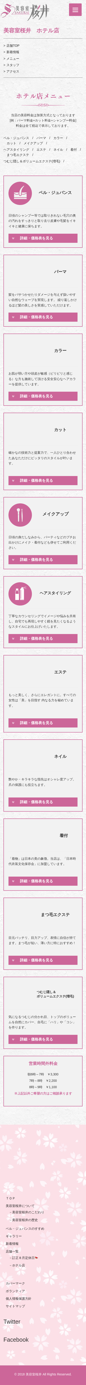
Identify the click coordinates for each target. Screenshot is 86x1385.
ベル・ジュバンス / (18, 138)
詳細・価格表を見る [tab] (32, 238)
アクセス (12, 71)
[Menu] (75, 9)
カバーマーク (15, 1283)
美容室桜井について (20, 1206)
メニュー (12, 58)
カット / (11, 143)
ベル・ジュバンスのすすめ (25, 1228)
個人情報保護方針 (18, 1298)
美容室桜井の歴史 (25, 1220)
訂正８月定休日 (25, 1258)
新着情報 (12, 52)
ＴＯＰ (10, 1198)
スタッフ (12, 65)
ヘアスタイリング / (18, 149)
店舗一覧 (12, 1251)
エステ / (41, 149)
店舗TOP (12, 45)
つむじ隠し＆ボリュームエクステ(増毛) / (33, 161)
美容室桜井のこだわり (28, 1212)
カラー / (58, 138)
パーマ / (41, 138)
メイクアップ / (33, 143)
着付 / (74, 149)
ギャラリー (14, 1236)
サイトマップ (15, 1306)
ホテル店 (18, 1265)
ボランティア (15, 1291)
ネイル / (58, 149)
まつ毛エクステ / (18, 155)
